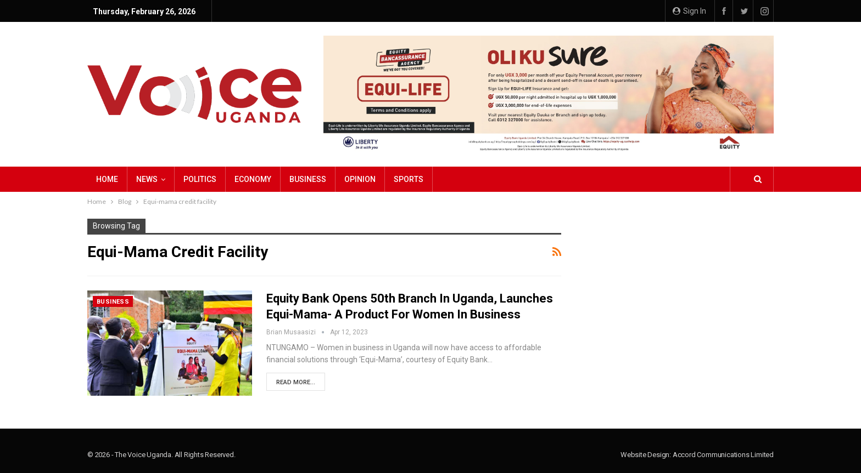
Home (107, 179)
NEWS (147, 179)
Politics (199, 179)
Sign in (689, 11)
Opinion (360, 179)
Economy (252, 179)
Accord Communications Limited (723, 455)
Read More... (295, 382)
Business (307, 179)
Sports (408, 179)
